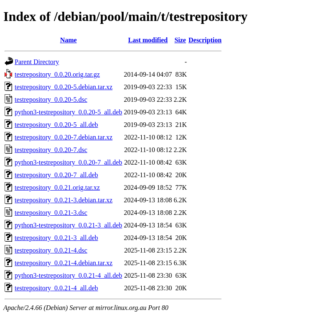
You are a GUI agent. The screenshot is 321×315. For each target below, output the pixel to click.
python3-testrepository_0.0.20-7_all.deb (68, 162)
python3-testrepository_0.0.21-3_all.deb (68, 225)
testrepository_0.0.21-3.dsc (51, 212)
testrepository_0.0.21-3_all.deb (56, 237)
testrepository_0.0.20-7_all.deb (56, 174)
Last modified (148, 40)
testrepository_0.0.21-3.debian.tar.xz (63, 200)
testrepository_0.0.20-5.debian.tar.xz (63, 86)
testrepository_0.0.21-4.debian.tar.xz (63, 262)
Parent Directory (37, 61)
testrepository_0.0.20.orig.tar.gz (57, 74)
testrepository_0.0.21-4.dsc (51, 250)
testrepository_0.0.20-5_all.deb (56, 124)
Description (205, 40)
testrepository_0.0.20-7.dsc (51, 149)
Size (180, 40)
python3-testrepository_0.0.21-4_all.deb (68, 275)
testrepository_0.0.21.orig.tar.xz (57, 187)
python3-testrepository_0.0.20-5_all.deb (68, 112)
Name (68, 40)
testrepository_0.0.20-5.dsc (51, 99)
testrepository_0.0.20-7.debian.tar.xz (63, 137)
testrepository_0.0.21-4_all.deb (56, 288)
